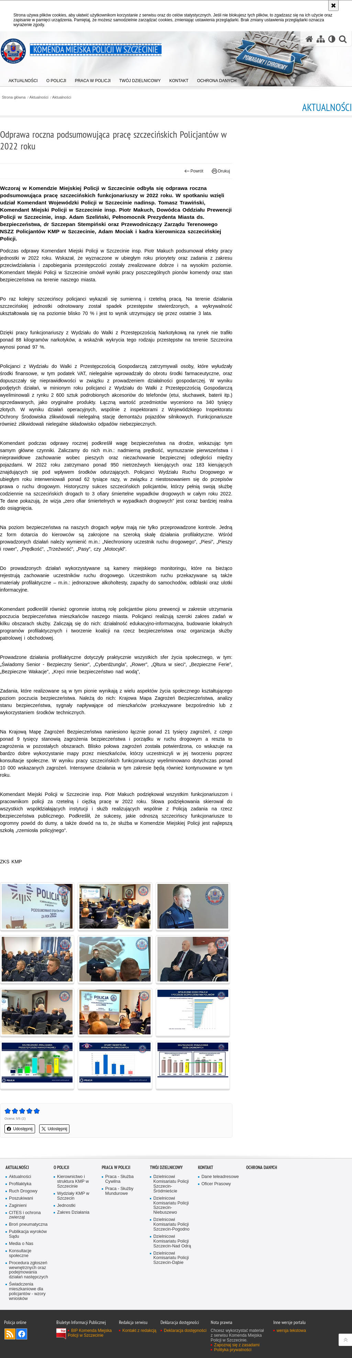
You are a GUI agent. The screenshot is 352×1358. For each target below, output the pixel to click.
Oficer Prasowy (216, 1184)
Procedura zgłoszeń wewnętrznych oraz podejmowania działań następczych (28, 1270)
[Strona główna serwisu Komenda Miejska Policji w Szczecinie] (309, 39)
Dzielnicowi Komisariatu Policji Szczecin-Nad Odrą (172, 1241)
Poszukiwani (21, 1198)
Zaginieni (17, 1205)
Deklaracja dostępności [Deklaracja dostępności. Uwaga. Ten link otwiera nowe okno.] (185, 1330)
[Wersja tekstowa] (332, 39)
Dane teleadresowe (220, 1177)
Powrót (194, 171)
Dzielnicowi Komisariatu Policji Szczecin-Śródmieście (171, 1184)
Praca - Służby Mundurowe (119, 1191)
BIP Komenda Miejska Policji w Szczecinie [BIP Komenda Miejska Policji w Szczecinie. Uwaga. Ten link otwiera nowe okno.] (90, 1333)
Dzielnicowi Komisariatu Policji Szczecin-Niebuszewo (171, 1205)
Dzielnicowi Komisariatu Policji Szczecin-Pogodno (171, 1224)
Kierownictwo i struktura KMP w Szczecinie (73, 1182)
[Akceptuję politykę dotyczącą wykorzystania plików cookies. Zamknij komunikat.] (333, 5)
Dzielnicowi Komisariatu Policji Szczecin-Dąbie (171, 1258)
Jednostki (66, 1205)
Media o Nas (21, 1244)
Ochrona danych (261, 1167)
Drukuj (221, 171)
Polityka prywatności (233, 1349)
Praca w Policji (116, 1167)
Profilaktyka (20, 1184)
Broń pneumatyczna (28, 1224)
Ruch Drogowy (23, 1191)
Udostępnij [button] (20, 1128)
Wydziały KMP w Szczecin (73, 1196)
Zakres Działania (73, 1212)
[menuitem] (23, 79)
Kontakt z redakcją (139, 1330)
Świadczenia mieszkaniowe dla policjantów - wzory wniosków (27, 1291)
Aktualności (39, 97)
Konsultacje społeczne (20, 1253)
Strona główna (13, 97)
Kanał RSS (9, 1333)
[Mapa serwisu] (321, 39)
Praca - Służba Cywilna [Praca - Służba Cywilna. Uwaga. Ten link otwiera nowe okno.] (119, 1179)
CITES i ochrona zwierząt (25, 1215)
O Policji (61, 1167)
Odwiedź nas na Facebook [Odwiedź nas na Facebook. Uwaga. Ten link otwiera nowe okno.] (21, 1333)
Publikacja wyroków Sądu (28, 1234)
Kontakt (205, 1167)
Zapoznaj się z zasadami (237, 1345)
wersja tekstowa (291, 1330)
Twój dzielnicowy (166, 1167)
